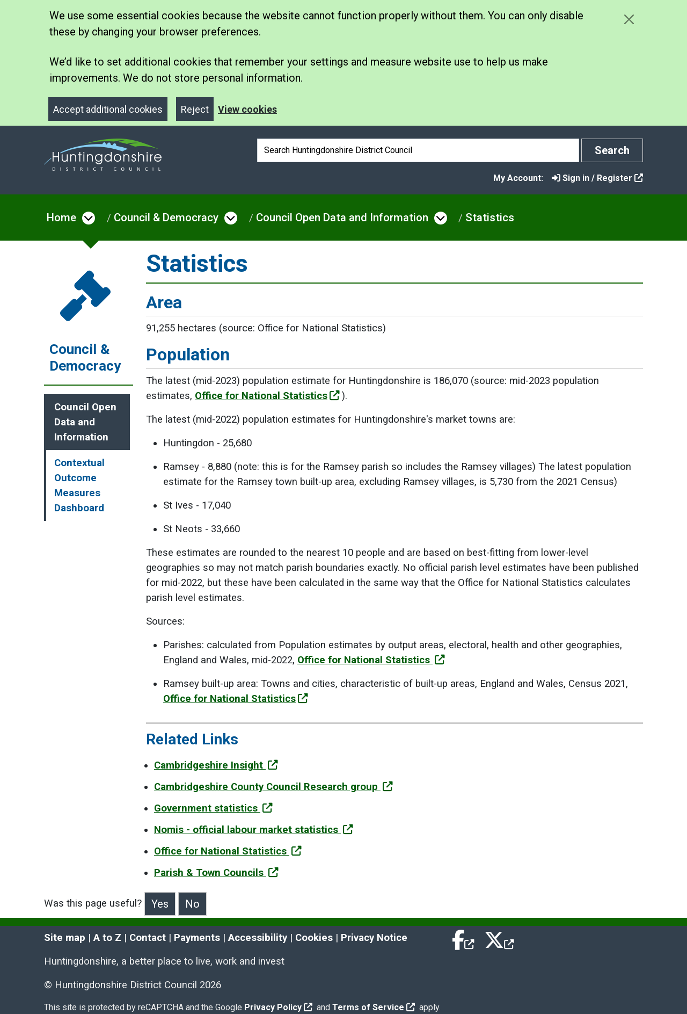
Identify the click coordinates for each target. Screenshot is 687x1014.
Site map (64, 938)
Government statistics (213, 808)
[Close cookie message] (629, 19)
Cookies (314, 938)
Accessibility (257, 938)
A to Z (107, 938)
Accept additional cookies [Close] (108, 109)
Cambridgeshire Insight (216, 765)
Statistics (489, 217)
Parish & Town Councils (216, 873)
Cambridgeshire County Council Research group (273, 787)
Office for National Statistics (267, 396)
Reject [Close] (195, 109)
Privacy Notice (374, 938)
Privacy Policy (278, 1007)
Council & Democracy (166, 217)
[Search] (418, 150)
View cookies (247, 109)
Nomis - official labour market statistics (253, 830)
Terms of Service (373, 1007)
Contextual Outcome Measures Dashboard (79, 485)
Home (61, 217)
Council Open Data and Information (342, 217)
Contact (147, 938)
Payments (197, 938)
